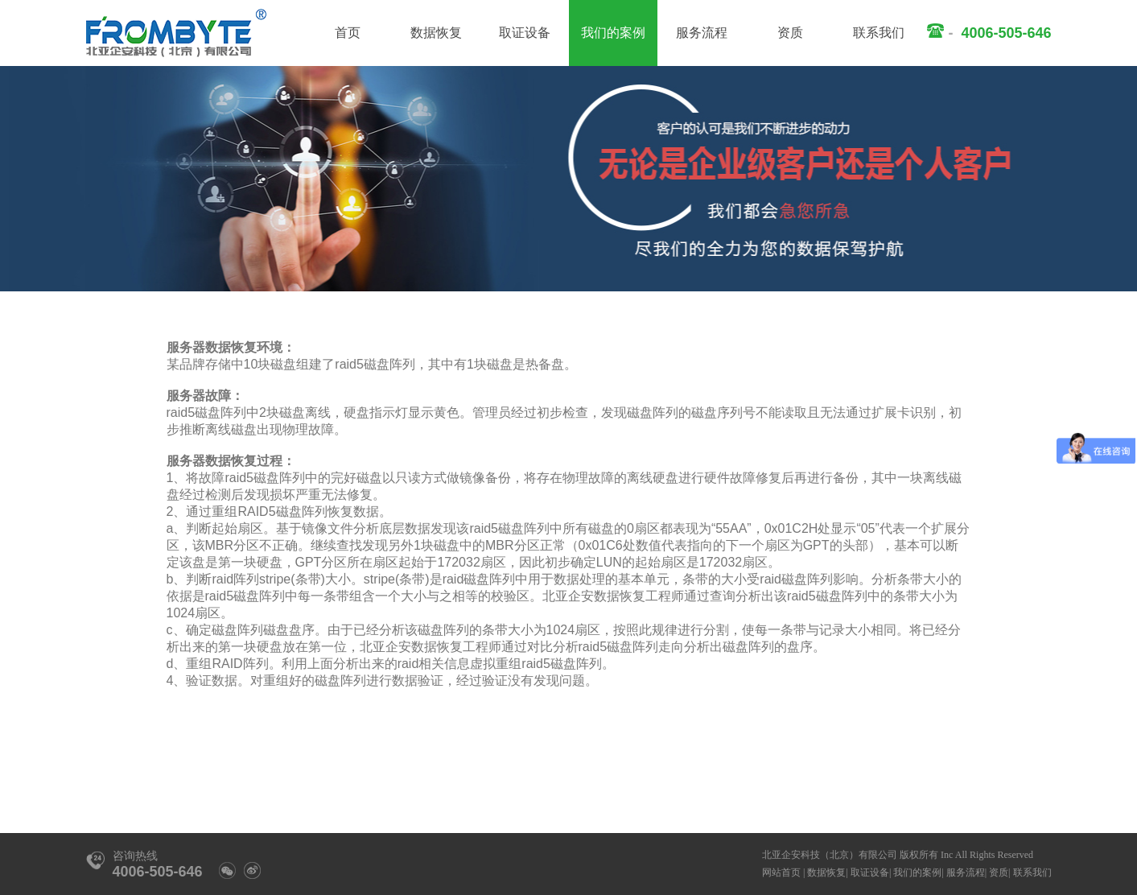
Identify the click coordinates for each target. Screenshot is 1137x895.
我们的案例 (613, 32)
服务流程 (701, 32)
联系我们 (878, 32)
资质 (790, 32)
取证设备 (524, 32)
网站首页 (781, 872)
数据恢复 (436, 32)
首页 (347, 32)
